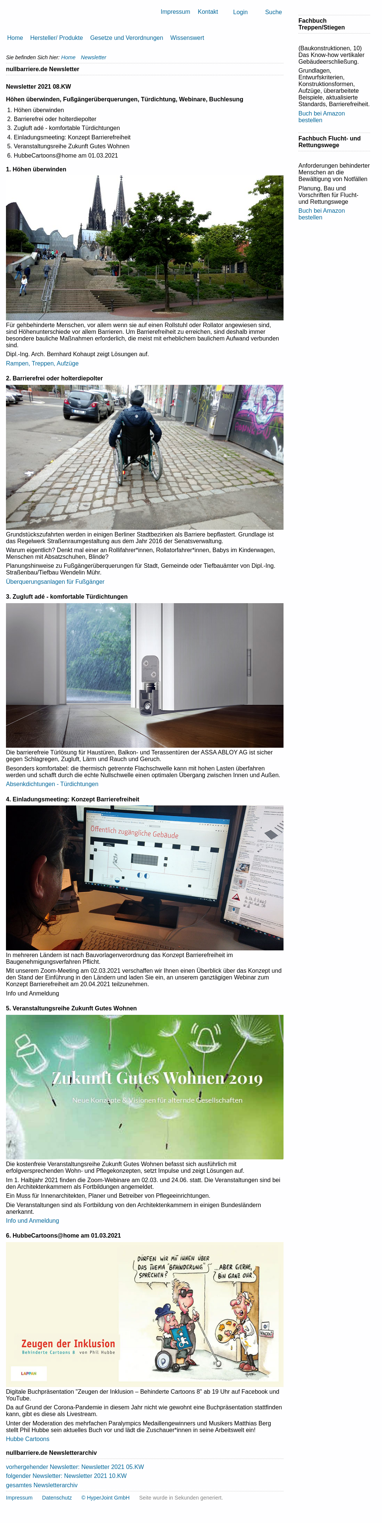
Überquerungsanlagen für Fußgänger (55, 582)
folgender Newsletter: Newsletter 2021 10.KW (66, 1476)
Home (15, 38)
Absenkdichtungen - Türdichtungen (52, 784)
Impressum (175, 12)
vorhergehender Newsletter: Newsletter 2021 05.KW (75, 1467)
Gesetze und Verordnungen (126, 38)
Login (240, 12)
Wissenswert (187, 38)
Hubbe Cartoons (28, 1439)
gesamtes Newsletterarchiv (42, 1485)
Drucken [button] (281, 69)
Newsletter (93, 57)
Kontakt (208, 12)
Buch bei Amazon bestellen (321, 116)
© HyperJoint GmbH (105, 1498)
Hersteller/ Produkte (56, 38)
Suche (273, 12)
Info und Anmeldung (32, 1221)
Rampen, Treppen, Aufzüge (42, 363)
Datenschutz (57, 1498)
